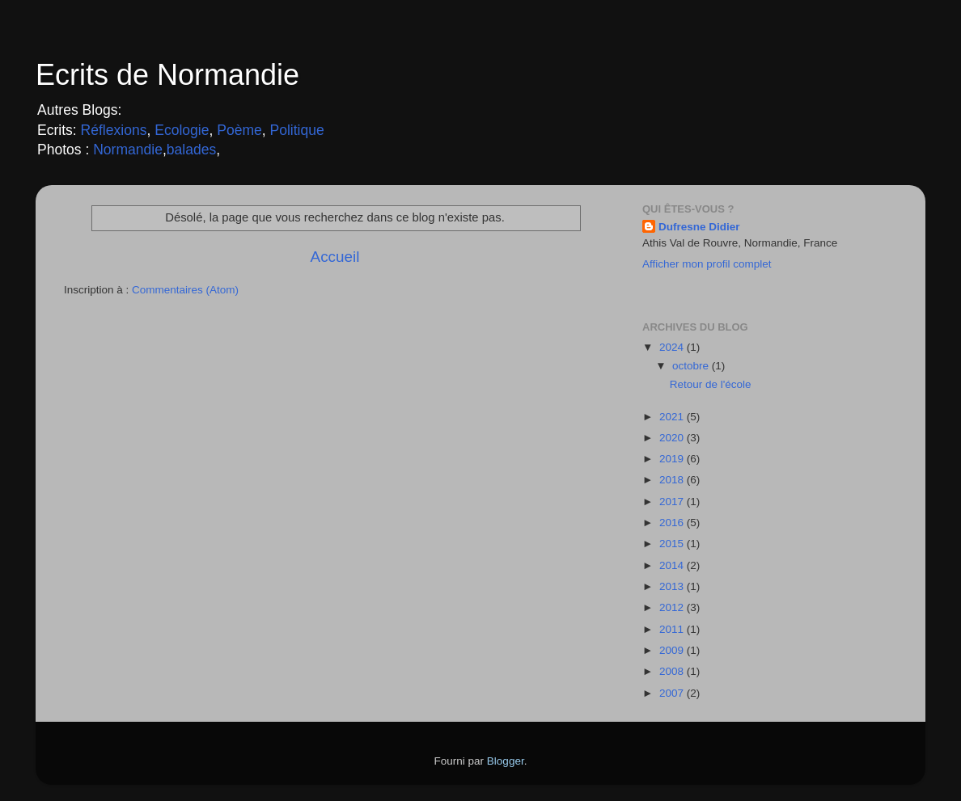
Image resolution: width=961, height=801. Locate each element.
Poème (239, 130)
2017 (673, 501)
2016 (673, 522)
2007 (673, 693)
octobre (692, 366)
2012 (673, 607)
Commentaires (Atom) (185, 290)
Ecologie (182, 130)
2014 (673, 565)
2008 (673, 671)
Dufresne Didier (699, 227)
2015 (673, 544)
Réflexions (114, 130)
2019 (673, 459)
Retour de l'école (710, 384)
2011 (673, 629)
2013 (673, 586)
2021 (673, 417)
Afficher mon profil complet (707, 264)
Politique (297, 130)
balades (191, 149)
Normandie (126, 149)
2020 (673, 438)
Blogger (505, 761)
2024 (673, 347)
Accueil (335, 256)
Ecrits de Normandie (167, 74)
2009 (673, 650)
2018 (673, 480)
